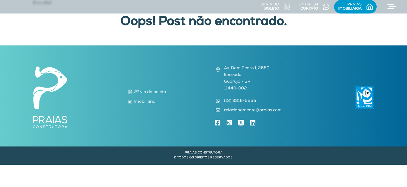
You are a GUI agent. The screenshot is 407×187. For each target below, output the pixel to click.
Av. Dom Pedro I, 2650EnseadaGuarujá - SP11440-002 (246, 79)
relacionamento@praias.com (253, 111)
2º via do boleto (147, 92)
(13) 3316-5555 (240, 102)
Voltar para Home (203, 42)
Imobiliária (141, 102)
